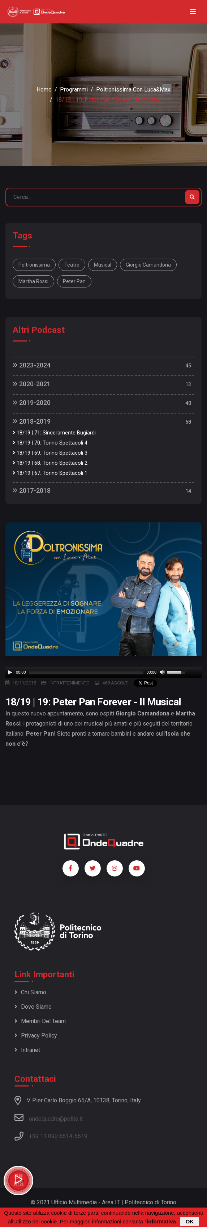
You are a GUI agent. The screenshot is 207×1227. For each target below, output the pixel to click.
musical (102, 265)
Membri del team (40, 1021)
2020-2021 (32, 384)
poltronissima (34, 265)
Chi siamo (30, 992)
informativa (161, 1221)
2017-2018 (32, 490)
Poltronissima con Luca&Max (133, 89)
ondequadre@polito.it (48, 1117)
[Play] (10, 672)
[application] (103, 672)
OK (190, 1221)
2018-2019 (32, 421)
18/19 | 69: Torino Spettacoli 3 (50, 453)
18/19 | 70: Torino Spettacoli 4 (50, 443)
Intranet (27, 1050)
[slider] (86, 672)
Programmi (74, 89)
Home (44, 89)
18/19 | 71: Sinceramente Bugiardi (54, 433)
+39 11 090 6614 (50, 1136)
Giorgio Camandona (148, 265)
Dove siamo (33, 1006)
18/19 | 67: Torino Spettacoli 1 (50, 473)
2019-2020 (32, 402)
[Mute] (162, 672)
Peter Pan (74, 281)
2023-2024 (32, 365)
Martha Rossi (33, 281)
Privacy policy (35, 1035)
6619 (80, 1136)
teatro (71, 265)
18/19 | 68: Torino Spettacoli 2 (50, 463)
